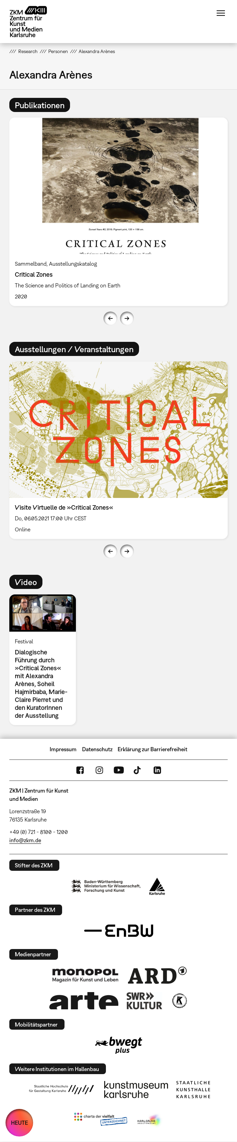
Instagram (99, 770)
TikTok (138, 770)
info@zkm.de (25, 840)
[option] (118, 212)
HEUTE (19, 1123)
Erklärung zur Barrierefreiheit (152, 749)
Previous (110, 318)
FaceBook (80, 770)
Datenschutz (97, 749)
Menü (221, 13)
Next (127, 318)
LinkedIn (157, 770)
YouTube (119, 770)
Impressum (63, 749)
